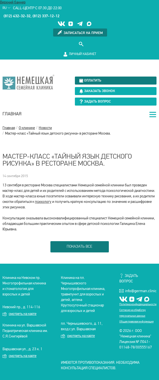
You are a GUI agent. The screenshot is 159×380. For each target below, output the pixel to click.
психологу (43, 202)
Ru (6, 8)
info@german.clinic (138, 291)
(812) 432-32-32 (16, 16)
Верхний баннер (12, 3)
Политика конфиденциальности (138, 304)
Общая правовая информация (136, 321)
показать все (79, 247)
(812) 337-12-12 (45, 16)
